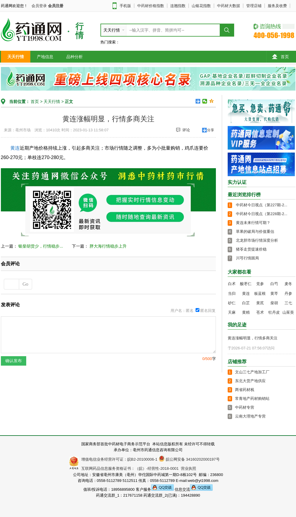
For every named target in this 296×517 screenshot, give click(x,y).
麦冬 (288, 284)
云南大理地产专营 (250, 416)
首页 (280, 56)
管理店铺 (254, 6)
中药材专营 (244, 407)
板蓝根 (260, 293)
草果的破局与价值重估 (255, 231)
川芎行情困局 (247, 258)
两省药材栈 (244, 389)
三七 (288, 303)
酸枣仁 (246, 284)
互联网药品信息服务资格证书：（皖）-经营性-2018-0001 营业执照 (137, 468)
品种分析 (74, 56)
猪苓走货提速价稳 (251, 249)
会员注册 (55, 6)
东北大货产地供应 (250, 381)
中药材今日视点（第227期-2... (261, 205)
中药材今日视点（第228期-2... (261, 214)
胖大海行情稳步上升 (108, 246)
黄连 (15, 147)
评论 (183, 129)
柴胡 (274, 303)
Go (26, 284)
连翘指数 (178, 6)
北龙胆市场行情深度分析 (257, 240)
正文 (69, 101)
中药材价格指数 (150, 6)
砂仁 (232, 303)
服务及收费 (277, 6)
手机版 (125, 6)
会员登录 (39, 6)
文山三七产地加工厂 (252, 372)
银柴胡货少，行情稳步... (40, 246)
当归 (232, 293)
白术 (232, 284)
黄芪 (260, 303)
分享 (210, 130)
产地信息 (45, 56)
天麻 (232, 312)
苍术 (260, 312)
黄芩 (274, 293)
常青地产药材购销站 (252, 398)
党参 (260, 284)
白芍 (274, 284)
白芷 (246, 303)
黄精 (246, 312)
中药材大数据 (228, 6)
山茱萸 (288, 312)
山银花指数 (201, 6)
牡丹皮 (274, 312)
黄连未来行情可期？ (253, 222)
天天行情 (15, 56)
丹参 (288, 293)
